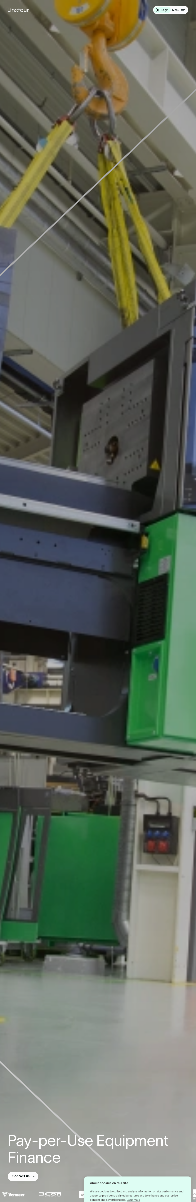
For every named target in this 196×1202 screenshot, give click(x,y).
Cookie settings (165, 1188)
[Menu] (178, 10)
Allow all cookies (106, 1188)
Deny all (135, 1188)
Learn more (133, 1176)
